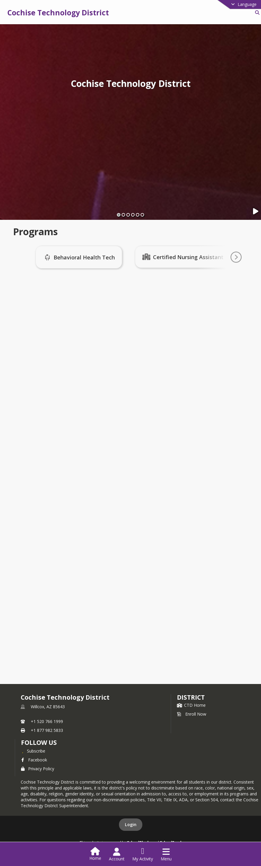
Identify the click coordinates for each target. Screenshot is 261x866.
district (191, 697)
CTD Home (191, 705)
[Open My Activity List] (142, 854)
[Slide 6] (142, 215)
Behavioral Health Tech (86, 257)
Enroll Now (191, 714)
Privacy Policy (37, 768)
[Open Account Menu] (117, 854)
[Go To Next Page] (235, 257)
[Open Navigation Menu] (166, 854)
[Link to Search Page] (256, 12)
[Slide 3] (128, 215)
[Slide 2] (123, 215)
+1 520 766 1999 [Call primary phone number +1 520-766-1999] (47, 721)
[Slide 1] (118, 215)
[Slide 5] (137, 215)
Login (130, 824)
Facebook (34, 760)
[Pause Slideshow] (256, 211)
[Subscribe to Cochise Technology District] (33, 751)
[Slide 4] (133, 215)
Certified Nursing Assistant (190, 257)
